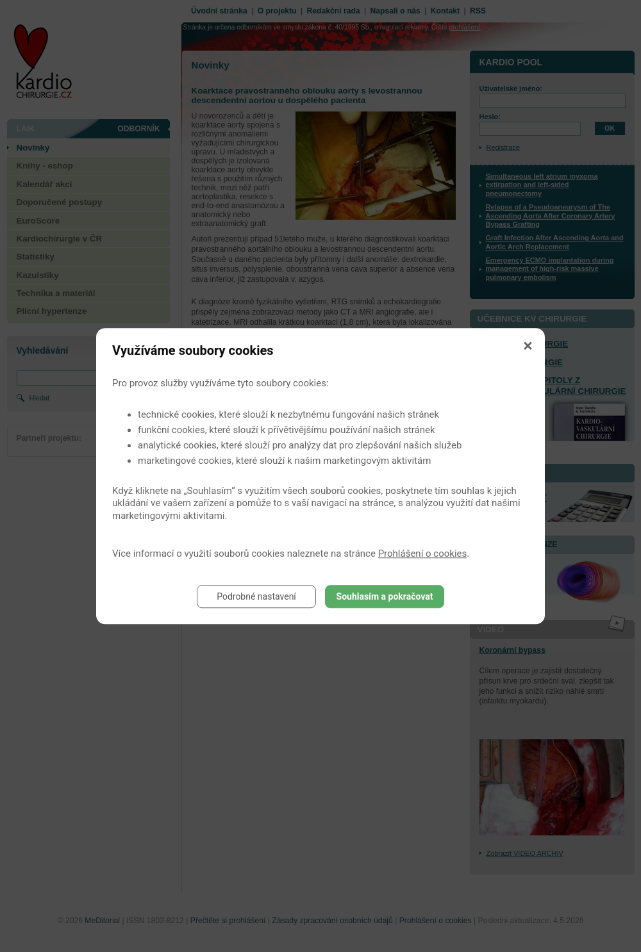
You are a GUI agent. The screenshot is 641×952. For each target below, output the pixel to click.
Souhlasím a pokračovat (385, 596)
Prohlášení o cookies (422, 553)
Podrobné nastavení (256, 596)
